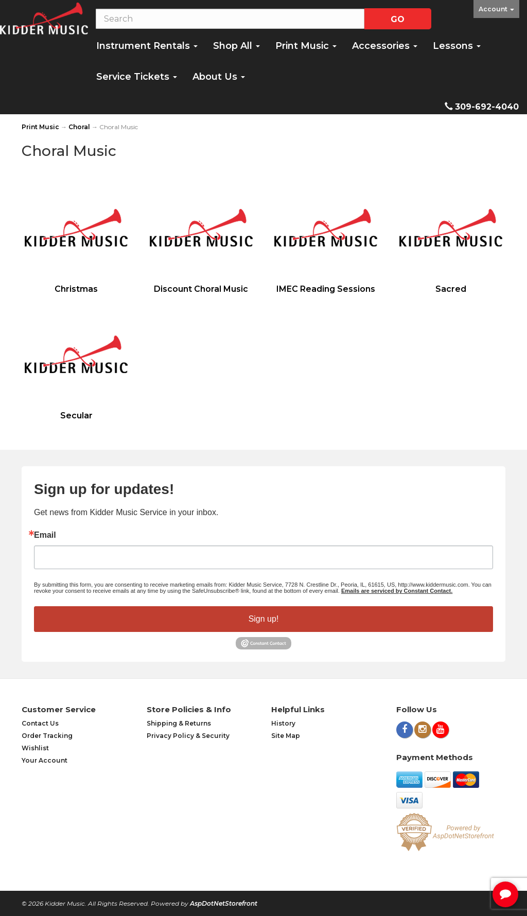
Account (496, 9)
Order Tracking (47, 735)
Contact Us (40, 723)
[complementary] (452, 859)
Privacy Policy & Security (188, 735)
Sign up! (264, 618)
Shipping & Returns (179, 723)
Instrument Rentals (147, 45)
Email (45, 535)
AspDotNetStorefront (223, 903)
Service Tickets (136, 76)
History (283, 723)
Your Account (44, 760)
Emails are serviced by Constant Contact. (396, 591)
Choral (79, 127)
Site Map (285, 735)
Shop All (236, 45)
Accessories (384, 45)
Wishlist (35, 748)
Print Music (306, 45)
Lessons (457, 45)
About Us (218, 76)
